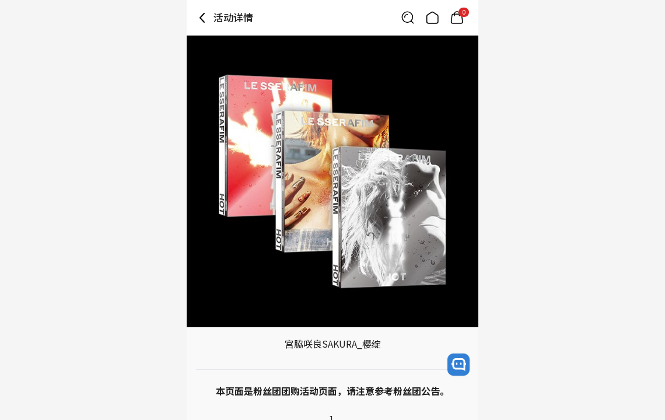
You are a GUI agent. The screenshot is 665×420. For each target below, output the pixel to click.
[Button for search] (407, 17)
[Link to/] (432, 17)
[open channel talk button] (458, 365)
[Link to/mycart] (456, 17)
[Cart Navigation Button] (456, 17)
